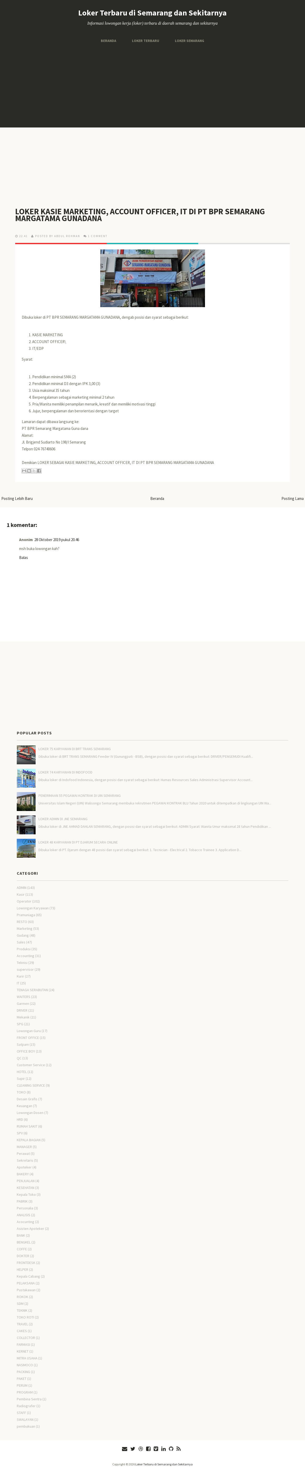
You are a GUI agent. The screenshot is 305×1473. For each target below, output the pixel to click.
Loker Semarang (189, 40)
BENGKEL (24, 1242)
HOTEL (22, 1071)
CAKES (22, 1330)
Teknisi (22, 962)
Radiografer (26, 1405)
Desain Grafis (27, 1099)
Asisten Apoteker (30, 1228)
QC (19, 1058)
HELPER (22, 1269)
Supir (21, 1078)
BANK (21, 1235)
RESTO (22, 921)
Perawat (23, 1153)
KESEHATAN (25, 1187)
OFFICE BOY (26, 1051)
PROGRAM (25, 1392)
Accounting (25, 955)
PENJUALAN (26, 1180)
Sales (21, 942)
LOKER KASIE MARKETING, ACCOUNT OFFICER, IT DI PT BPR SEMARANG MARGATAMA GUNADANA (141, 214)
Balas (23, 557)
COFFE (22, 1249)
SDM (20, 1303)
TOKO (21, 1092)
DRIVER (22, 1010)
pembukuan (26, 1426)
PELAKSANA (26, 1283)
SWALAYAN (25, 1419)
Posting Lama (292, 498)
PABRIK (22, 1201)
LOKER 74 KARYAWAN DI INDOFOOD (65, 772)
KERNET (23, 1351)
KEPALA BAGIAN (29, 1140)
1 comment (97, 236)
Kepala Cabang (28, 1276)
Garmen (23, 1003)
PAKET (21, 1378)
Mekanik (23, 1017)
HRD (20, 1119)
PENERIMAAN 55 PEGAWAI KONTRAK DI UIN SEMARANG (79, 795)
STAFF (21, 1412)
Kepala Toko (26, 1194)
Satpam (23, 1044)
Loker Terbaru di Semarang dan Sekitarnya (152, 13)
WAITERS (23, 996)
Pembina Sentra (29, 1399)
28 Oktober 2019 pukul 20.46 (56, 539)
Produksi (24, 949)
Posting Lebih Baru (17, 498)
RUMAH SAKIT (27, 1126)
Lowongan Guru (29, 1030)
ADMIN (21, 887)
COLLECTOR (26, 1337)
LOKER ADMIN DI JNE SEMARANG (62, 818)
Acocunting (25, 1221)
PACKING (23, 1371)
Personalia (25, 1208)
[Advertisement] (152, 85)
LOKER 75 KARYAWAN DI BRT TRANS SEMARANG (74, 748)
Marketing (24, 928)
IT (18, 983)
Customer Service (31, 1065)
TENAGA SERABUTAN (32, 990)
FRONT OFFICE (28, 1037)
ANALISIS (23, 1215)
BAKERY (23, 1174)
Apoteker (24, 1167)
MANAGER (24, 1146)
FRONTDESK (26, 1262)
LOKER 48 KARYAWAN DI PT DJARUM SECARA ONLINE (78, 842)
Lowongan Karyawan (33, 908)
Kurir (20, 976)
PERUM (22, 1385)
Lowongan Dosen (30, 1112)
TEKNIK (22, 1310)
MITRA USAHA (27, 1358)
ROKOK (22, 1296)
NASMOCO (25, 1365)
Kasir (21, 894)
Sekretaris (25, 1160)
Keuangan (24, 1105)
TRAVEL (22, 1324)
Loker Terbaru (145, 40)
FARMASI (23, 1344)
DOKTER (23, 1255)
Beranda (108, 40)
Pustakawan (26, 1290)
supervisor (25, 969)
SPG (20, 1024)
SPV (20, 1133)
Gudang (23, 935)
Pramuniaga (26, 914)
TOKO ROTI (25, 1317)
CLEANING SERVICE (31, 1085)
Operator (24, 901)
